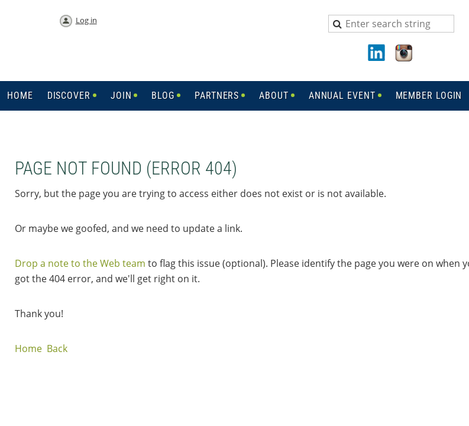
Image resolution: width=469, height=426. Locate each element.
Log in (86, 20)
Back (57, 348)
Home (28, 348)
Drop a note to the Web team (80, 263)
